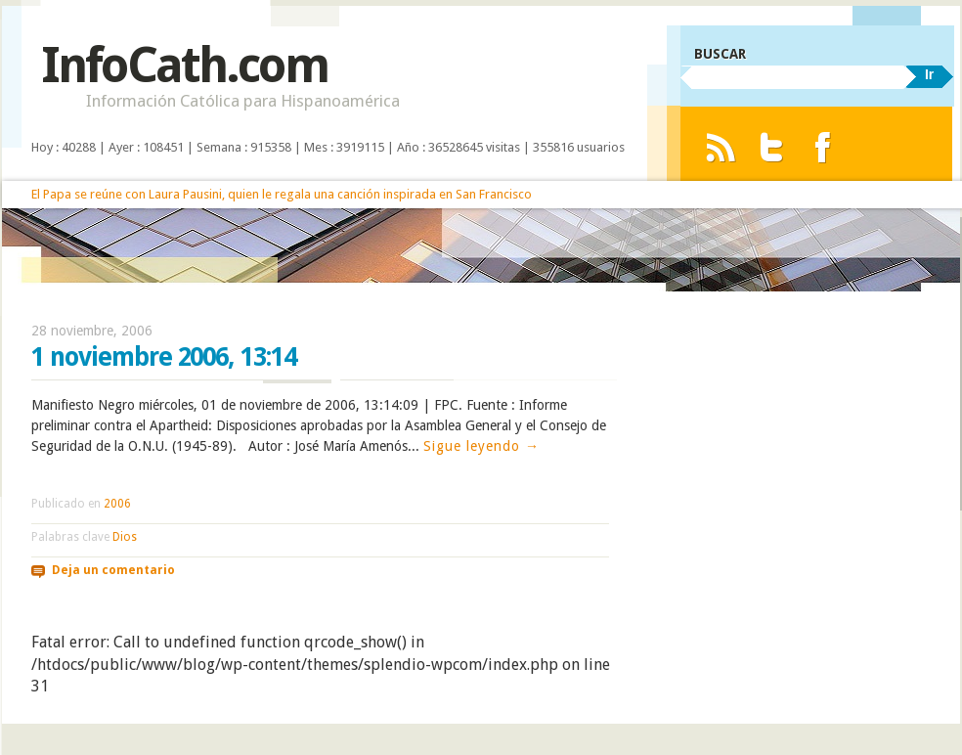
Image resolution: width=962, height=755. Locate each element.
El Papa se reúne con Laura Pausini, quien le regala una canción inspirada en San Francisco (281, 194)
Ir (929, 74)
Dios (124, 537)
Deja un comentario (113, 570)
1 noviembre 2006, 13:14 (163, 357)
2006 (117, 504)
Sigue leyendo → (481, 446)
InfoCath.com (184, 65)
